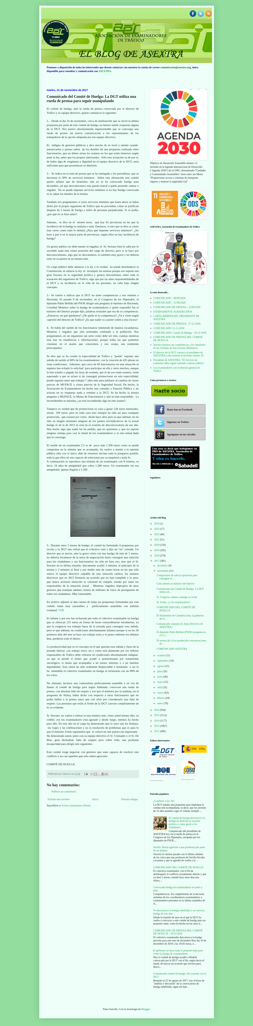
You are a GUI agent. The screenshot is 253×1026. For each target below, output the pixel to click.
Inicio (95, 799)
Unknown (67, 774)
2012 (157, 731)
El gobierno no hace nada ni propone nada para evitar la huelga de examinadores (178, 952)
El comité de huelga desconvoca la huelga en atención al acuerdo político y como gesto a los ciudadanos (187, 823)
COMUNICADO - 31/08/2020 (169, 302)
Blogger (145, 1009)
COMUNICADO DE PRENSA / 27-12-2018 (176, 323)
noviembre (163, 570)
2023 (157, 528)
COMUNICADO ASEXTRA (171, 648)
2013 (157, 726)
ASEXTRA (104, 71)
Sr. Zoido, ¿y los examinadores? (173, 602)
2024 (157, 523)
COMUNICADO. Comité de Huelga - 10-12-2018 (179, 332)
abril (160, 687)
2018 (157, 555)
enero (160, 703)
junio (160, 676)
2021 (157, 539)
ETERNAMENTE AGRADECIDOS (172, 311)
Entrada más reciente (59, 799)
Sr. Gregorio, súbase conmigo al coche (176, 597)
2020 (157, 544)
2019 (157, 550)
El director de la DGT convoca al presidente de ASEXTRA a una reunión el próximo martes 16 (178, 354)
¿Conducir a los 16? (163, 801)
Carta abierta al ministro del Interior (175, 583)
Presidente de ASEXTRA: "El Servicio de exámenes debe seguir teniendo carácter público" (179, 362)
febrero (161, 698)
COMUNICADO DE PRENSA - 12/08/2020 (176, 307)
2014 (157, 720)
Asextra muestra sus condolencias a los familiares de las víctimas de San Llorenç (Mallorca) (179, 346)
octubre (161, 655)
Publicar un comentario (63, 791)
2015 (157, 715)
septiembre (163, 660)
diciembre (162, 565)
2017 (157, 560)
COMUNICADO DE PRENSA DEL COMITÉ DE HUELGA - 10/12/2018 (177, 932)
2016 (157, 710)
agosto (161, 666)
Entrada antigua (129, 799)
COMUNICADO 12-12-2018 (168, 328)
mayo (160, 682)
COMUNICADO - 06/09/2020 (169, 298)
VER (61, 610)
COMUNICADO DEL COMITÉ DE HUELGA (178, 867)
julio (160, 671)
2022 (157, 534)
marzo (160, 692)
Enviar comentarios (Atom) (76, 805)
